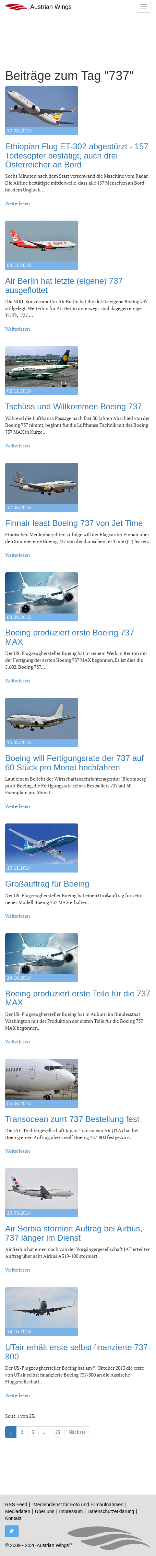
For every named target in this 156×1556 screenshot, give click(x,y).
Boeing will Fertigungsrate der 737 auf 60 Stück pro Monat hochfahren (74, 762)
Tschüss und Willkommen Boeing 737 (73, 406)
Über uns (45, 1511)
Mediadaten (17, 1511)
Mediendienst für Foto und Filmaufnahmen (78, 1504)
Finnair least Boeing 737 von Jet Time (74, 523)
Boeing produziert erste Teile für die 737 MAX (78, 998)
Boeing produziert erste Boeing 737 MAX (69, 637)
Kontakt (13, 1518)
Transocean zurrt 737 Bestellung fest (72, 1119)
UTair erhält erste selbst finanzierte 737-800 (78, 1352)
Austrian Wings (38, 7)
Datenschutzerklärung (110, 1511)
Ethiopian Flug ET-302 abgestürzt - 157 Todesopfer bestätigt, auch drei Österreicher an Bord (76, 155)
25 (57, 1432)
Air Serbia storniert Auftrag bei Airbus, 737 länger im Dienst (73, 1233)
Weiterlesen (17, 203)
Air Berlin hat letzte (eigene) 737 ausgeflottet (64, 285)
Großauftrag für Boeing (47, 883)
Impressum (71, 1511)
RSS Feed (16, 1504)
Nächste (77, 1432)
